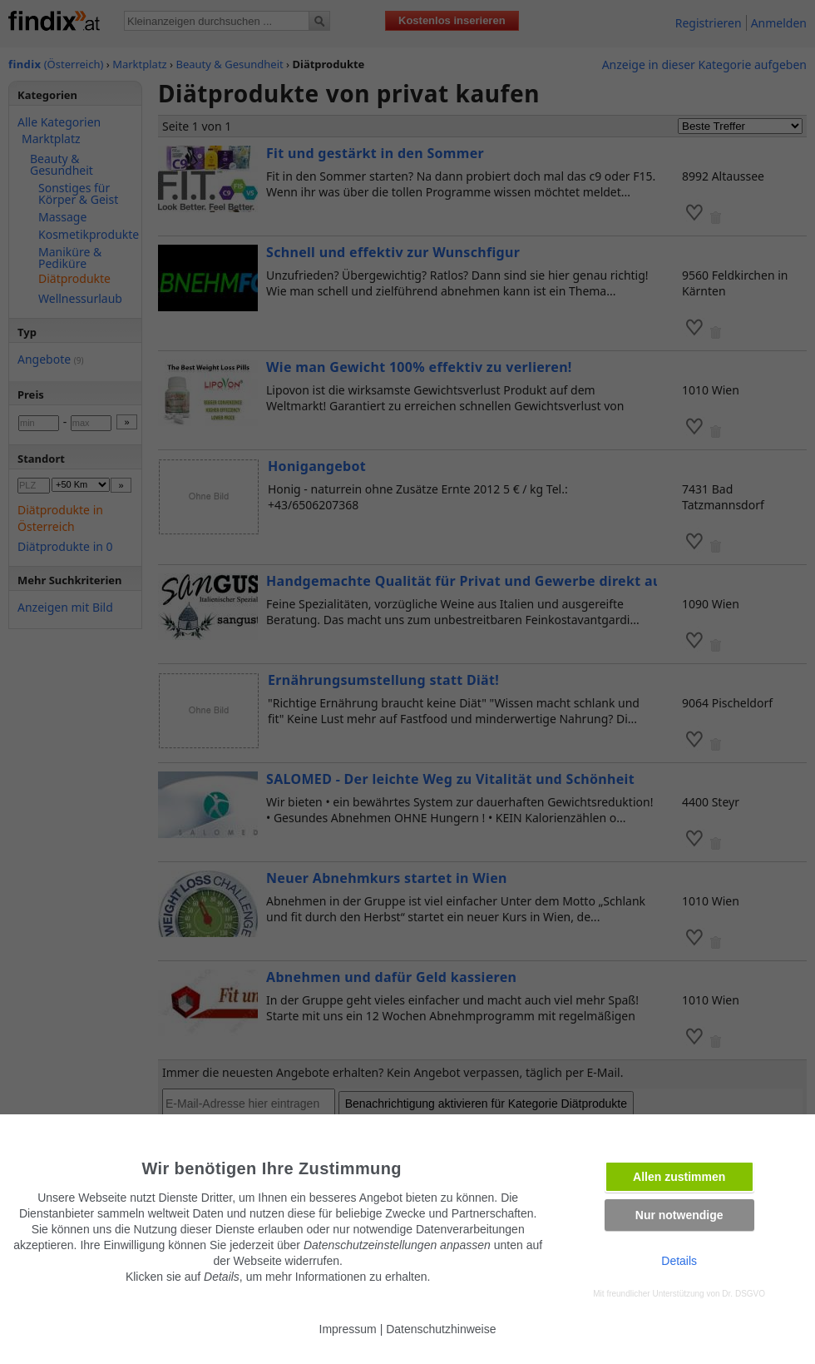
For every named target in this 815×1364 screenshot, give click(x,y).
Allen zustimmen (679, 1176)
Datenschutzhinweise (441, 1329)
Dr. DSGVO (743, 1293)
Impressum (348, 1329)
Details (679, 1260)
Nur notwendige (679, 1215)
